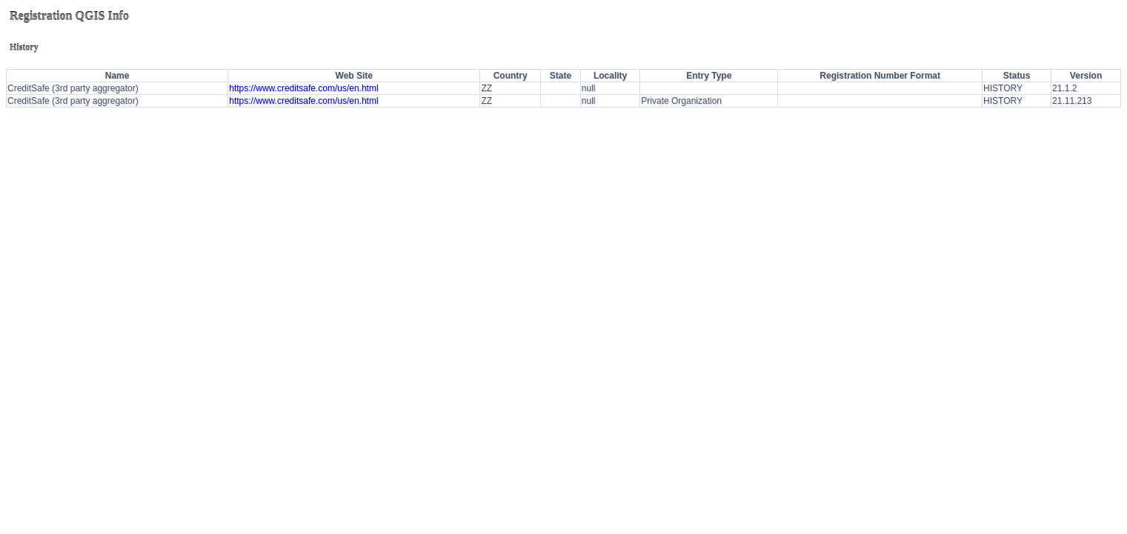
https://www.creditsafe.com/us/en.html (303, 88)
